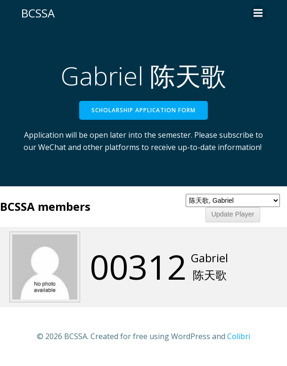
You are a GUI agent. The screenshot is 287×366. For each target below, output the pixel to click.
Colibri (238, 336)
